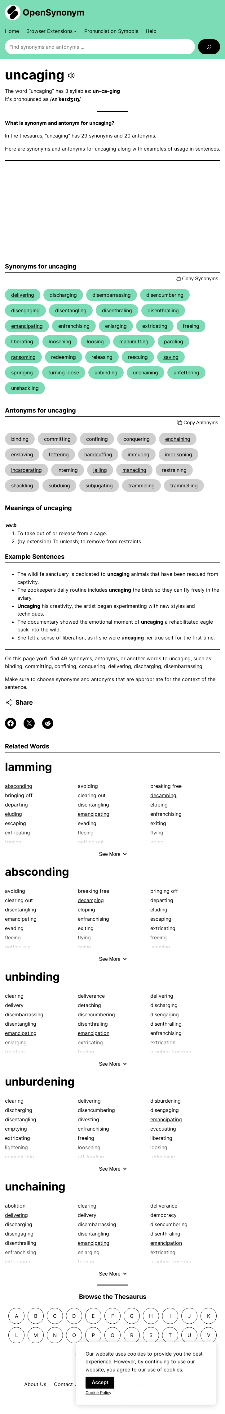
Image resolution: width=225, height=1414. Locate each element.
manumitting (133, 341)
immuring (138, 454)
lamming (28, 767)
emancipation (93, 1033)
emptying (16, 1129)
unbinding (106, 372)
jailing (100, 470)
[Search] (209, 46)
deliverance (91, 996)
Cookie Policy (98, 1395)
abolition (15, 1206)
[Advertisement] (112, 211)
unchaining (145, 372)
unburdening (40, 1081)
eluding (13, 814)
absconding (18, 786)
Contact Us (67, 1384)
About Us (35, 1384)
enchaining (177, 439)
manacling (134, 470)
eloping (159, 805)
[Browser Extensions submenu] (51, 31)
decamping (163, 795)
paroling (173, 341)
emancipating (27, 326)
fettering (59, 454)
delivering (22, 295)
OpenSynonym (54, 12)
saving (171, 357)
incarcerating (26, 470)
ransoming (23, 357)
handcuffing (98, 454)
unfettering (186, 372)
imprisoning (178, 454)
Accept (100, 1385)
